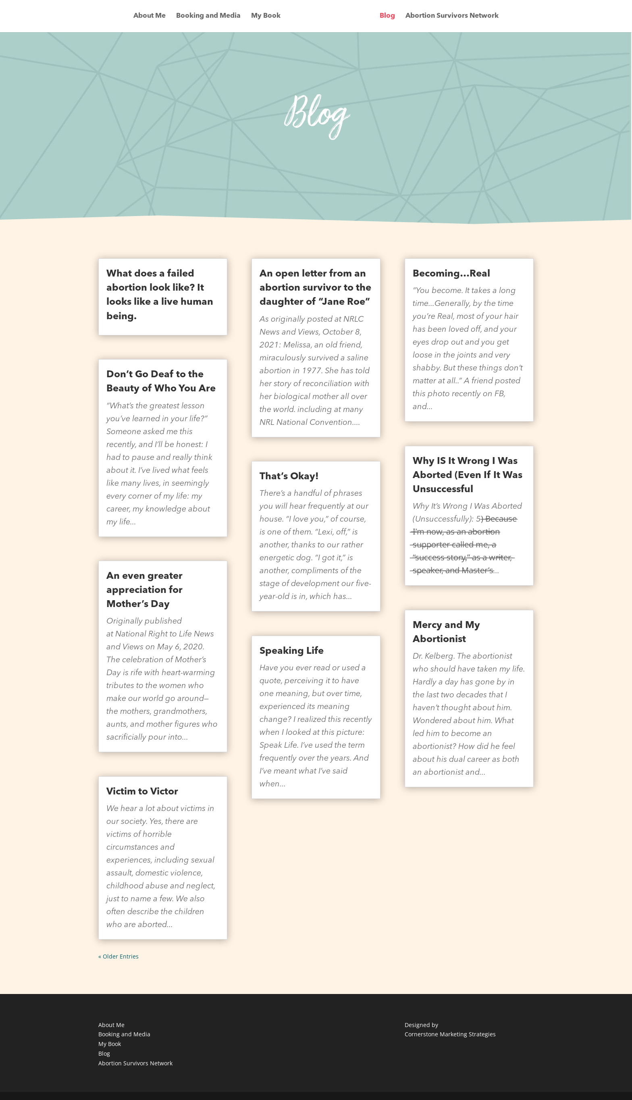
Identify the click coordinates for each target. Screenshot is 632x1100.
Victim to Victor (142, 792)
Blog (387, 16)
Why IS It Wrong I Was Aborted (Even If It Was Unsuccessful (467, 476)
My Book (266, 16)
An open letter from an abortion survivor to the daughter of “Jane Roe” (315, 288)
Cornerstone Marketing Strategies (450, 1034)
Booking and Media (208, 16)
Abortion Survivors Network (452, 16)
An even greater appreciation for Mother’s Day (144, 590)
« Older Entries (118, 956)
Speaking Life (292, 651)
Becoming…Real (451, 274)
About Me (149, 16)
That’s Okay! (289, 477)
